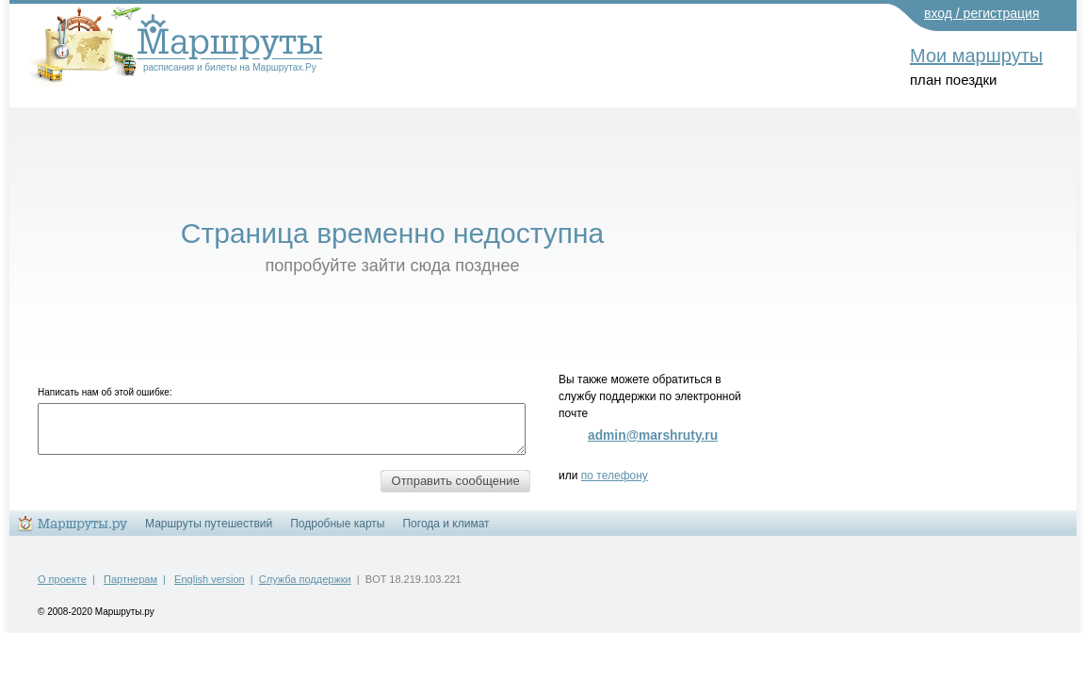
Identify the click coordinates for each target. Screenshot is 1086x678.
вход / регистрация (982, 13)
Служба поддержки (305, 579)
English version (209, 579)
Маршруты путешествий (208, 523)
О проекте (62, 579)
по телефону (614, 475)
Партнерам (130, 579)
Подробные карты (337, 523)
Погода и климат (445, 523)
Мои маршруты (976, 55)
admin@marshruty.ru (653, 435)
